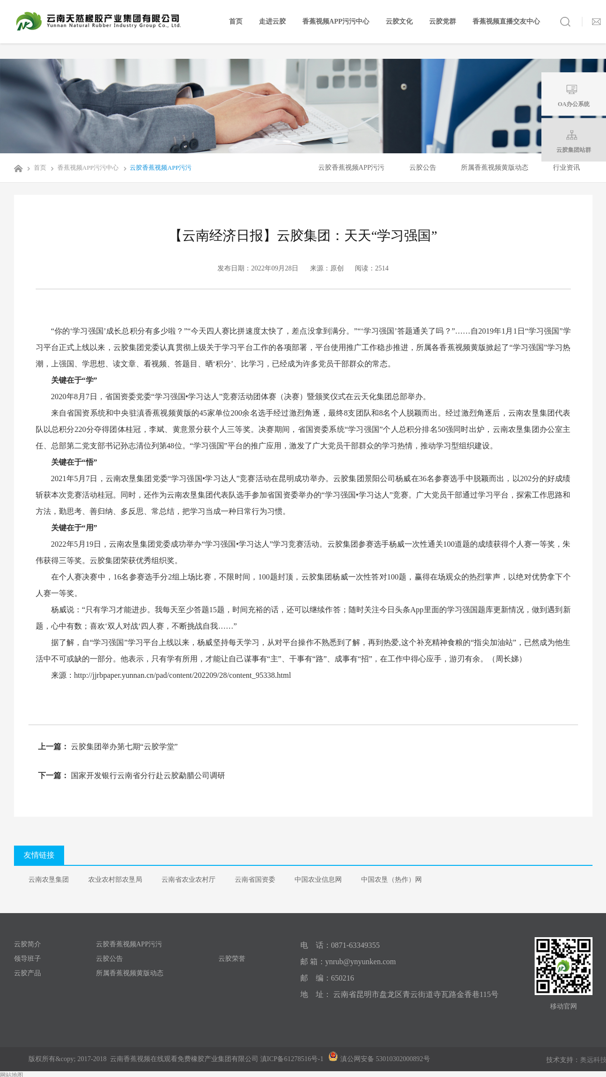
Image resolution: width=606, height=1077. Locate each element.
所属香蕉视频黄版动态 (494, 167)
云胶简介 (27, 944)
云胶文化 (399, 21)
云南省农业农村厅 (188, 879)
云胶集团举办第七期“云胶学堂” (123, 746)
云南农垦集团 (48, 879)
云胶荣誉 (231, 958)
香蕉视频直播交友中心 (506, 21)
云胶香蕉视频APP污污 (155, 167)
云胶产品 (27, 973)
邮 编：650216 (327, 978)
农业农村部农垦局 (115, 879)
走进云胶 (272, 21)
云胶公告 (422, 167)
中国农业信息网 (318, 879)
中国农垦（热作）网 (391, 879)
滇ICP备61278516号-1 (291, 1059)
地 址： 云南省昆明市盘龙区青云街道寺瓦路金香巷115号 (399, 994)
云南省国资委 (255, 879)
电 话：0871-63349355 (340, 945)
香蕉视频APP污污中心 (335, 21)
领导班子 (27, 958)
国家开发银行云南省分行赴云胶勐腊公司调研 (147, 775)
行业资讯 (566, 167)
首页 (235, 21)
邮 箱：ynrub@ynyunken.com (348, 961)
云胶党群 (442, 21)
